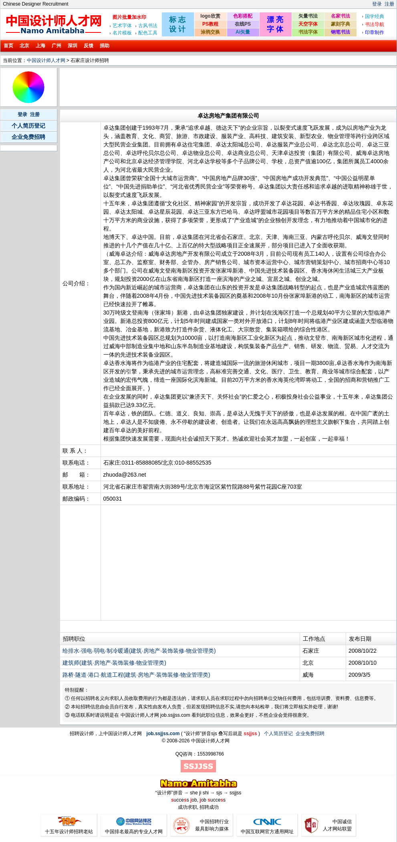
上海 (40, 45)
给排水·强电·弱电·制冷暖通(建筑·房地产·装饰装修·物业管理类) (139, 651)
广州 (56, 45)
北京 (24, 45)
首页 (8, 45)
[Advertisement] (207, 87)
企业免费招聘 (28, 137)
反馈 (88, 45)
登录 (377, 4)
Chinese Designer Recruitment (35, 4)
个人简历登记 (28, 125)
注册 (389, 4)
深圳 (72, 45)
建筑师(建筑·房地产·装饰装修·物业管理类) (114, 663)
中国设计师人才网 (46, 60)
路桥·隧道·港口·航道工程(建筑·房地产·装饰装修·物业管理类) (136, 675)
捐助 (104, 45)
